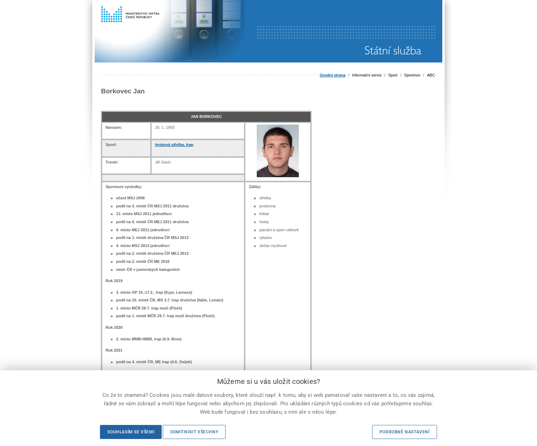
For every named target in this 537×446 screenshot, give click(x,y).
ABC (431, 75)
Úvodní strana (332, 75)
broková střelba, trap (174, 144)
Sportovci (412, 75)
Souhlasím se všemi (130, 432)
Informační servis (367, 75)
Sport (392, 75)
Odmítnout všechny (194, 432)
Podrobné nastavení (405, 432)
